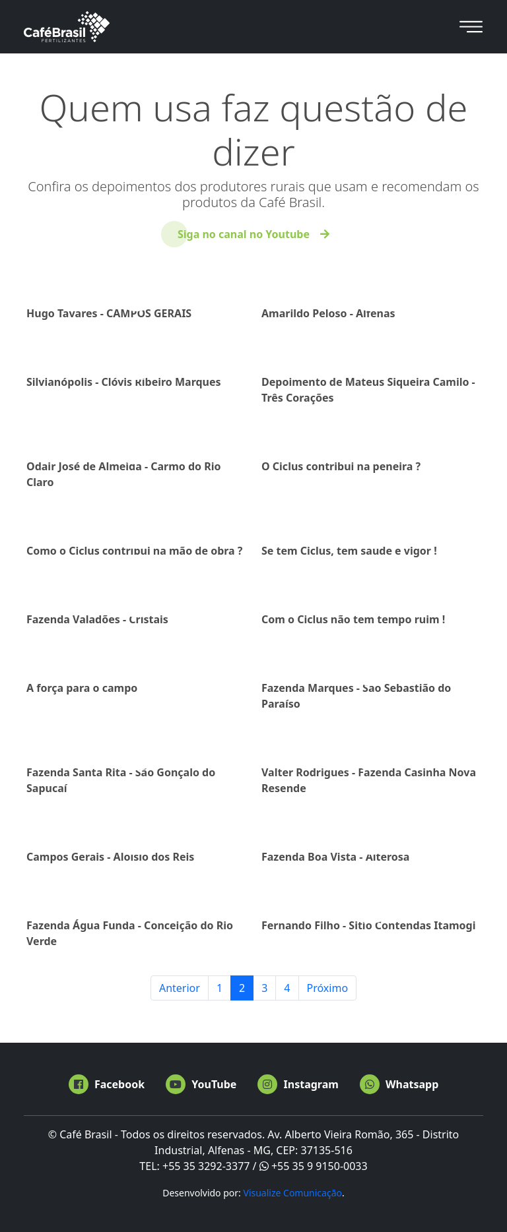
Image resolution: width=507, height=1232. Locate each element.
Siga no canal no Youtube (244, 234)
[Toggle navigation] (471, 27)
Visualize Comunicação (292, 1192)
